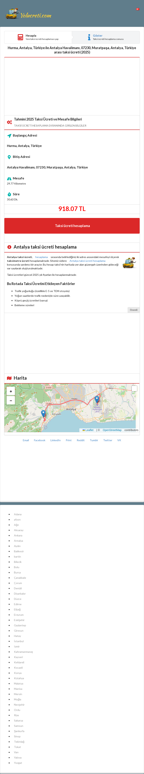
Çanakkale (20, 577)
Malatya (18, 683)
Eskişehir (19, 620)
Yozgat (18, 762)
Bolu (16, 567)
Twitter (108, 440)
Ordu (17, 709)
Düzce (17, 598)
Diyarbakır (20, 593)
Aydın (17, 546)
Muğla (17, 699)
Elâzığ (17, 609)
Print (69, 440)
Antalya (18, 540)
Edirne (18, 604)
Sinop (17, 736)
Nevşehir (19, 704)
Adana (18, 514)
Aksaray (18, 530)
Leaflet (88, 430)
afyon (17, 519)
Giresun (18, 630)
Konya (18, 672)
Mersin (18, 694)
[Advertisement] (72, 86)
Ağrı (16, 524)
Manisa (18, 688)
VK (119, 440)
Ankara (18, 535)
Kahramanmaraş (23, 651)
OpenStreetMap (112, 430)
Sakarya (18, 720)
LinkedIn (55, 440)
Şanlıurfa (19, 731)
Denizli (18, 588)
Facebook (40, 440)
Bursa (17, 572)
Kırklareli (19, 662)
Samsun (18, 725)
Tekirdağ (19, 741)
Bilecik (18, 561)
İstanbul (19, 641)
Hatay (17, 635)
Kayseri (18, 657)
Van (16, 752)
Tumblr (94, 440)
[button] (43, 414)
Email (26, 440)
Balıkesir (19, 551)
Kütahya (19, 678)
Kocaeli (18, 667)
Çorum (18, 583)
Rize (16, 715)
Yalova (18, 757)
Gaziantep (20, 625)
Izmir (17, 646)
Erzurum (19, 614)
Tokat (17, 747)
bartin (17, 556)
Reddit (81, 440)
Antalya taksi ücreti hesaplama (87, 260)
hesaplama (41, 257)
